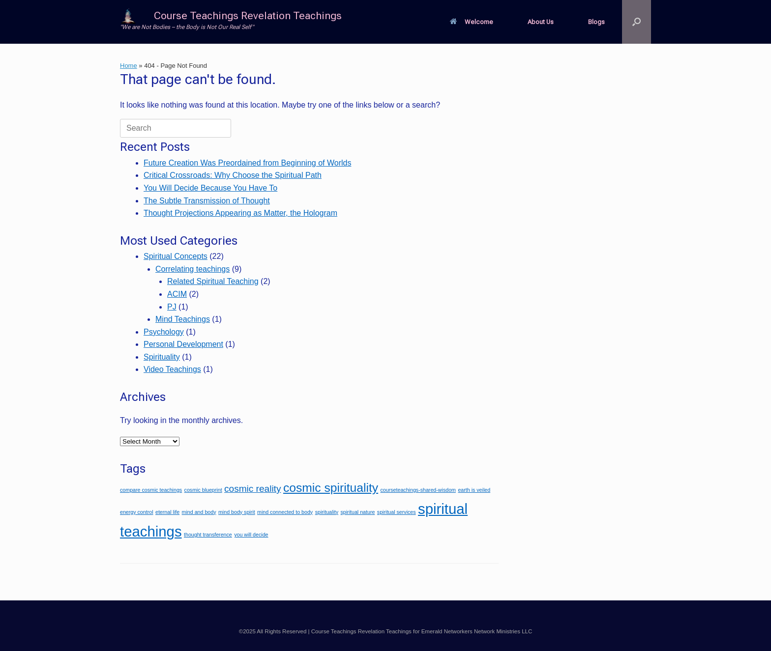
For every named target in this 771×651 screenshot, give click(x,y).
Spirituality (162, 357)
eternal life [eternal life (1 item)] (167, 512)
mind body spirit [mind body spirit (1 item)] (236, 512)
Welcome (471, 22)
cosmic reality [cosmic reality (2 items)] (252, 488)
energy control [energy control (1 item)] (136, 512)
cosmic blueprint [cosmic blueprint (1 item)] (203, 490)
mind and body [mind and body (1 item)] (199, 512)
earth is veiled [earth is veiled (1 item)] (474, 490)
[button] (636, 22)
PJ (172, 307)
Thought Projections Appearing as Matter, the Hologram (240, 213)
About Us (541, 22)
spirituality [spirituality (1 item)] (326, 512)
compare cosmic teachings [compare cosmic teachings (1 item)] (151, 490)
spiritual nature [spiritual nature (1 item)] (358, 512)
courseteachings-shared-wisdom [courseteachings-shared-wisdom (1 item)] (418, 490)
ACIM (177, 294)
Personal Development (183, 344)
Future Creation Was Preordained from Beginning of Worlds (247, 163)
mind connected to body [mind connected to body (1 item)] (285, 512)
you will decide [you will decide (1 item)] (251, 535)
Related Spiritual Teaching (213, 281)
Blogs (596, 22)
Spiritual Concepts (176, 256)
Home (128, 65)
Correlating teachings (192, 269)
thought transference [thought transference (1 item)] (208, 535)
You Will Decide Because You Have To (210, 188)
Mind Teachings (182, 319)
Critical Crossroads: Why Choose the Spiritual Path (233, 175)
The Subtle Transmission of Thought (207, 201)
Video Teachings (172, 369)
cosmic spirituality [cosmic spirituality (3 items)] (330, 487)
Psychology (164, 332)
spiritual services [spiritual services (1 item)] (396, 512)
